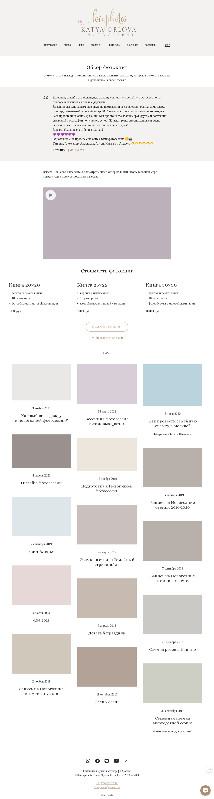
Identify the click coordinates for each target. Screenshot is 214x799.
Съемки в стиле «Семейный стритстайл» (107, 565)
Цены (81, 45)
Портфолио (50, 45)
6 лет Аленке (41, 555)
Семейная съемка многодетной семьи (172, 724)
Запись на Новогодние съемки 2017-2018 (41, 695)
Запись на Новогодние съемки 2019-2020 (172, 508)
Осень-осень (107, 705)
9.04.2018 (41, 624)
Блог (167, 45)
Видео (67, 45)
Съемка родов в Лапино (172, 653)
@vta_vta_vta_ (76, 150)
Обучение (132, 45)
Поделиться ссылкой (109, 341)
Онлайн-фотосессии (41, 486)
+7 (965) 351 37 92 (107, 787)
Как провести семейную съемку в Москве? (172, 427)
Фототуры (114, 45)
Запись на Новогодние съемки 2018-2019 (172, 582)
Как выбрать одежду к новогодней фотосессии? (41, 421)
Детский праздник (107, 636)
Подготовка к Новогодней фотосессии (107, 492)
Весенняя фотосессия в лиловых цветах (106, 425)
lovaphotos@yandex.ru (107, 791)
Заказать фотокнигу (107, 330)
